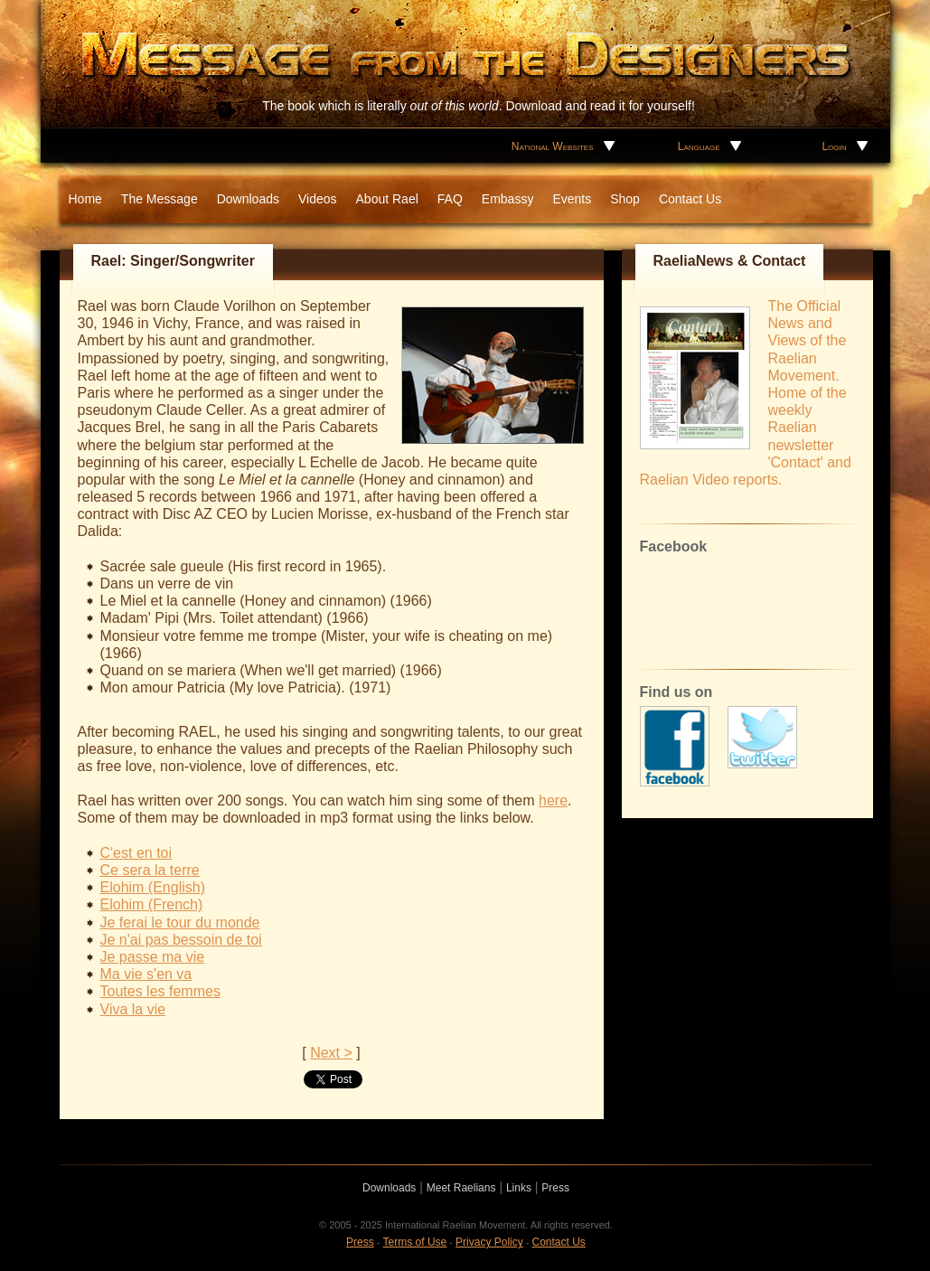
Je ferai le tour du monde (180, 922)
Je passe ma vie (152, 957)
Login (834, 146)
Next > (331, 1052)
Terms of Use (415, 1242)
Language (699, 146)
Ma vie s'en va (146, 974)
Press (555, 1188)
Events (571, 199)
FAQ (450, 199)
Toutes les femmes (160, 991)
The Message (159, 199)
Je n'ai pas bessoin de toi (181, 939)
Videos (317, 199)
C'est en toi (136, 853)
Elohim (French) (151, 904)
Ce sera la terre (150, 870)
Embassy (508, 199)
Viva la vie (133, 1009)
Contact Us (690, 199)
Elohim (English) (152, 887)
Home (85, 199)
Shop (625, 199)
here (553, 800)
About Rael (387, 199)
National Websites (553, 146)
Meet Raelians (461, 1188)
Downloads (248, 199)
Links (518, 1188)
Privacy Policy (489, 1242)
